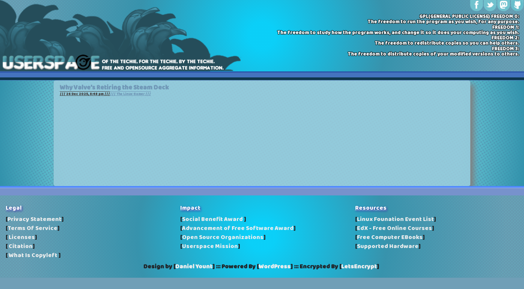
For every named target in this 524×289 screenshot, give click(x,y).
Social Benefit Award (213, 219)
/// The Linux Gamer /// (130, 94)
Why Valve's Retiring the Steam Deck (114, 88)
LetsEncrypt (359, 267)
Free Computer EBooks (390, 237)
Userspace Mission (210, 246)
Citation (20, 246)
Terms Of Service (32, 228)
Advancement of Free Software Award (238, 228)
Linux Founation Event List (395, 219)
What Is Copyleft (33, 255)
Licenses (21, 237)
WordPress (275, 267)
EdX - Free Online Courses (394, 228)
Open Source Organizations (223, 237)
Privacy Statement (35, 219)
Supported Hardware (388, 246)
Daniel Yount (193, 267)
